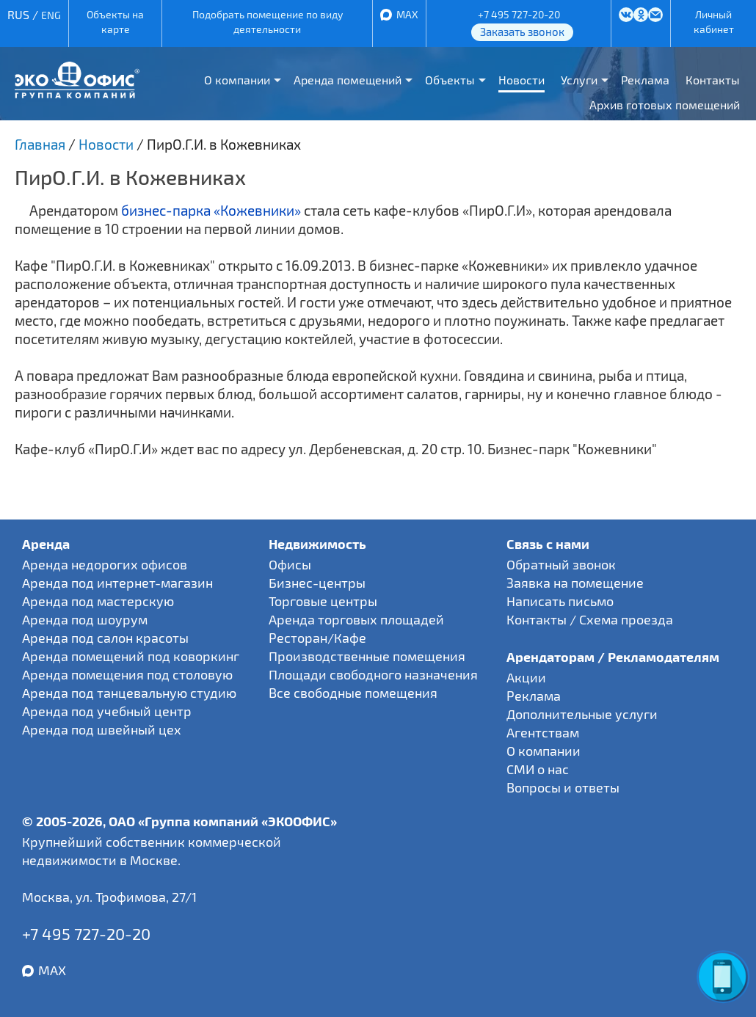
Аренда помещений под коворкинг (130, 656)
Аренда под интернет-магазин (117, 583)
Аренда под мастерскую (98, 601)
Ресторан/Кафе (317, 638)
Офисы (290, 564)
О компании (237, 80)
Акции (526, 677)
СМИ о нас (537, 769)
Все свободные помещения (353, 693)
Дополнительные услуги (582, 714)
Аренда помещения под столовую (127, 674)
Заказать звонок (522, 31)
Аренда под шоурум (85, 619)
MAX (407, 14)
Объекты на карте (115, 21)
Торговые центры (323, 601)
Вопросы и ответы (562, 787)
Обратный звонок (561, 564)
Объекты (450, 80)
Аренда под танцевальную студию (129, 693)
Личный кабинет (714, 21)
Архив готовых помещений (664, 105)
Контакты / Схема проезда (589, 619)
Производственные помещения (367, 656)
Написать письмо (560, 601)
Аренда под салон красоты (105, 638)
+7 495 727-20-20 (519, 14)
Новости (521, 80)
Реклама (645, 80)
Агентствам (542, 732)
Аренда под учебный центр (107, 711)
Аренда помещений (347, 80)
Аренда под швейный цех (101, 729)
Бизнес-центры (317, 583)
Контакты (713, 80)
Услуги (579, 80)
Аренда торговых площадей (356, 619)
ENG (51, 15)
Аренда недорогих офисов (104, 564)
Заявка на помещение (575, 583)
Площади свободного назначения (373, 674)
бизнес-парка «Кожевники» (211, 210)
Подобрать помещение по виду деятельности (267, 21)
